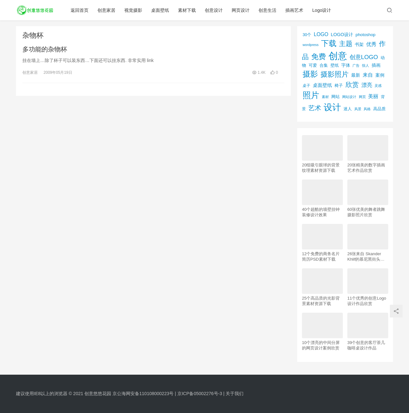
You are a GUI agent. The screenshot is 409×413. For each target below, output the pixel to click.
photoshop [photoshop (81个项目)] (365, 34)
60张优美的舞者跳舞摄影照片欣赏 (366, 212)
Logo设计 (321, 10)
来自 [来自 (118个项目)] (368, 75)
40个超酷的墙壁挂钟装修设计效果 (321, 212)
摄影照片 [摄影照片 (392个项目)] (334, 74)
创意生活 (267, 10)
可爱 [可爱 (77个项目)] (313, 65)
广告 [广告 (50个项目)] (355, 65)
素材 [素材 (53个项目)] (325, 97)
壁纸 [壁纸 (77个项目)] (334, 65)
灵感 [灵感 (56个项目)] (378, 86)
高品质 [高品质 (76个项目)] (379, 108)
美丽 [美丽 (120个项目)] (373, 96)
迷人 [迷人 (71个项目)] (347, 109)
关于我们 (234, 393)
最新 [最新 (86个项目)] (355, 75)
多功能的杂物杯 (44, 49)
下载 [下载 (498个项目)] (328, 43)
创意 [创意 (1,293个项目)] (337, 55)
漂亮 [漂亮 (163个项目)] (366, 85)
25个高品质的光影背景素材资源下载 (321, 301)
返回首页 (80, 10)
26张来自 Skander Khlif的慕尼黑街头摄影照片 (365, 256)
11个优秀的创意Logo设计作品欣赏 (366, 301)
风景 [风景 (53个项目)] (357, 109)
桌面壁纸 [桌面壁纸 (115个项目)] (322, 85)
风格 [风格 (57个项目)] (367, 109)
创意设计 (214, 10)
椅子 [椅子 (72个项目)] (339, 85)
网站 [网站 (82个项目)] (335, 96)
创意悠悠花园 (97, 393)
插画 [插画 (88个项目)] (376, 65)
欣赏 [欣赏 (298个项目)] (352, 84)
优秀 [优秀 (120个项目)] (371, 44)
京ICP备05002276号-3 (199, 393)
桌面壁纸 (160, 10)
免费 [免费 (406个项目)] (318, 56)
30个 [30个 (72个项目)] (307, 35)
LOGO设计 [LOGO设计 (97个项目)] (342, 34)
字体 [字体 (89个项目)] (345, 65)
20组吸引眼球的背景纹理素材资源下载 (321, 168)
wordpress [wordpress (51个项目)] (311, 45)
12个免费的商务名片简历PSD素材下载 (321, 256)
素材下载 (187, 10)
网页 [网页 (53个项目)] (362, 97)
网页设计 (241, 10)
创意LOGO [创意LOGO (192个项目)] (364, 57)
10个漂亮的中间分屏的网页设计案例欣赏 (321, 345)
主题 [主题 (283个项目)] (345, 43)
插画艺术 (294, 10)
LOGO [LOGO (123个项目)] (321, 34)
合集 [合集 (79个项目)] (324, 65)
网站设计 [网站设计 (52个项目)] (349, 97)
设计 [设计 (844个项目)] (332, 107)
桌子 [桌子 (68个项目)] (306, 85)
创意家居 (106, 10)
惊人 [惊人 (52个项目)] (365, 65)
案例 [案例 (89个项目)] (379, 75)
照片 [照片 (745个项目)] (311, 95)
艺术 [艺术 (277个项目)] (314, 107)
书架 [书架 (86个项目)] (359, 44)
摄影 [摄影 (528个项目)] (310, 74)
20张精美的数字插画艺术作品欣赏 (366, 168)
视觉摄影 (133, 10)
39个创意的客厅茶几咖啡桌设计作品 (366, 345)
